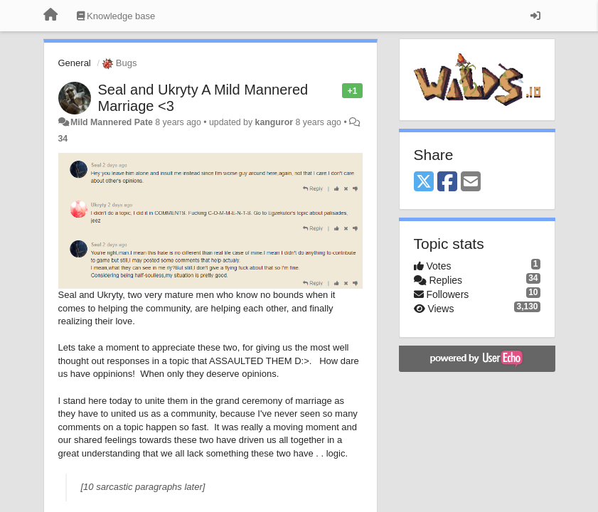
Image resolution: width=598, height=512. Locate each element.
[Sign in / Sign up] (535, 16)
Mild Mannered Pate (111, 122)
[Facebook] (447, 182)
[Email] (471, 182)
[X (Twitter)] (424, 182)
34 (63, 139)
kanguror (274, 122)
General (74, 63)
